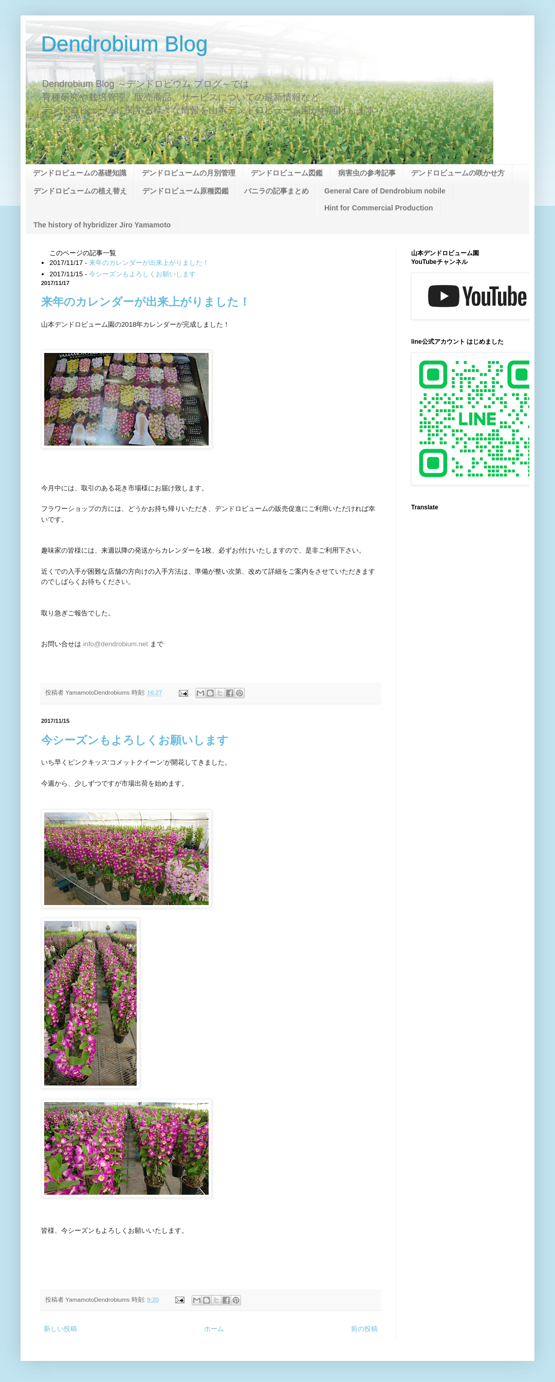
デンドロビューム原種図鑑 (185, 191)
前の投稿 (364, 1329)
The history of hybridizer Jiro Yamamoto (102, 225)
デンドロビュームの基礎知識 (79, 173)
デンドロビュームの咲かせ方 (458, 173)
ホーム (214, 1329)
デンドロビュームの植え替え (80, 191)
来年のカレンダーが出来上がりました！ (149, 263)
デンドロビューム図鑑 (287, 173)
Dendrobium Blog (124, 44)
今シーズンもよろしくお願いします (142, 274)
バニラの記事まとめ (276, 191)
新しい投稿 (60, 1329)
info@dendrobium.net (115, 644)
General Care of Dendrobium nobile (385, 191)
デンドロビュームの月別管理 (188, 173)
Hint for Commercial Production (378, 208)
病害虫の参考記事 (367, 173)
